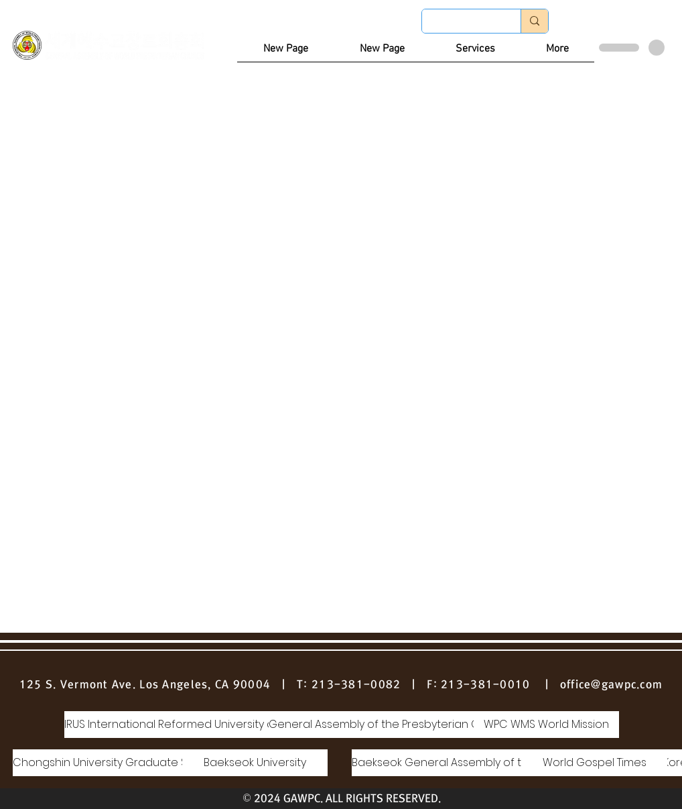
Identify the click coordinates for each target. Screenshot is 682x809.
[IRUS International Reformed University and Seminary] (202, 724)
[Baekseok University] (255, 762)
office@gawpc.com (611, 684)
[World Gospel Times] (594, 762)
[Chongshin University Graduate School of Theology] (147, 762)
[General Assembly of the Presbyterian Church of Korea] (414, 724)
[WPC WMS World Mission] (546, 724)
